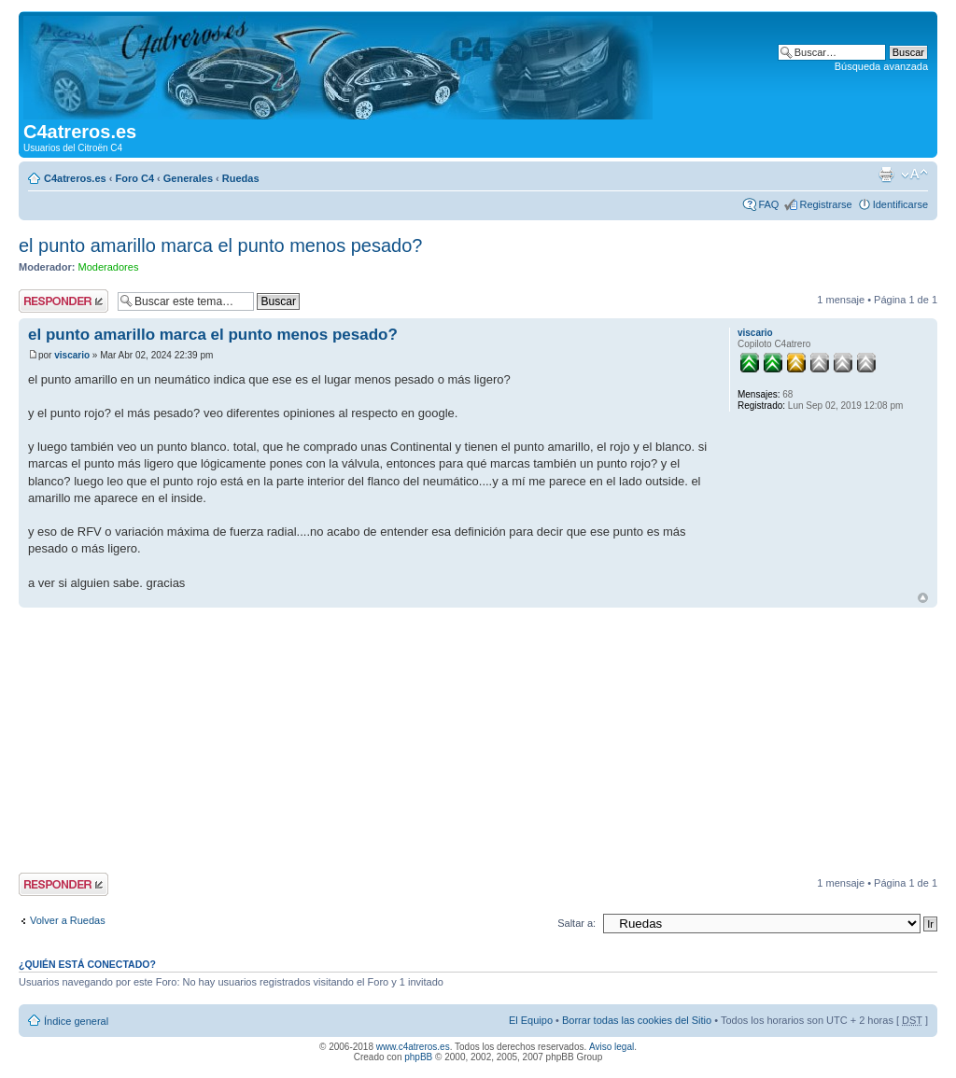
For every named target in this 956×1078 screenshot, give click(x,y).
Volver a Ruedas (67, 920)
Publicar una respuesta (63, 301)
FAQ (768, 204)
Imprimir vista (886, 174)
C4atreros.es (75, 178)
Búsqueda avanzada (881, 66)
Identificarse (900, 204)
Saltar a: (576, 923)
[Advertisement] (478, 742)
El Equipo (531, 1020)
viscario (72, 355)
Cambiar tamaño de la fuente (914, 174)
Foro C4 (134, 178)
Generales (188, 178)
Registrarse (825, 204)
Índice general (76, 1021)
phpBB (418, 1057)
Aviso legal (611, 1047)
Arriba (923, 598)
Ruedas (241, 178)
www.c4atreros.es (413, 1047)
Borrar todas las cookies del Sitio (636, 1020)
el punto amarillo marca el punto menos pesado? (220, 245)
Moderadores (108, 267)
